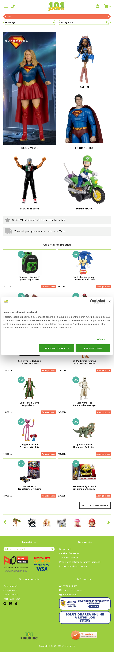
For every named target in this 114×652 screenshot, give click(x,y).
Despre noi (65, 548)
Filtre (57, 16)
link (63, 220)
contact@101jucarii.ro (72, 590)
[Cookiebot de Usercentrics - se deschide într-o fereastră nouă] (92, 301)
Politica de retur (11, 598)
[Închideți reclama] (110, 301)
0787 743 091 (68, 585)
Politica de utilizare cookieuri (73, 566)
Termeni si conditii (68, 557)
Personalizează (57, 348)
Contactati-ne (68, 594)
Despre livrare (10, 594)
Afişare (101, 339)
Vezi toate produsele (95, 505)
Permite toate (93, 348)
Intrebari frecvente (69, 553)
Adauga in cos (48, 286)
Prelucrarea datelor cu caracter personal (79, 561)
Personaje (30, 22)
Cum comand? (10, 585)
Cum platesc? (10, 590)
